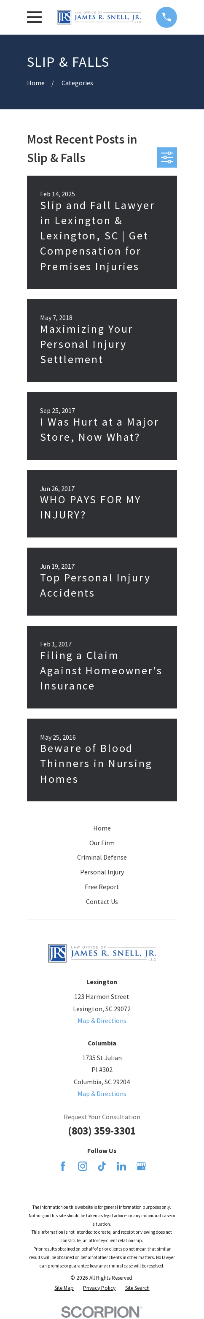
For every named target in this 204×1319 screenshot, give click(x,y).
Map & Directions (102, 1020)
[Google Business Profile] (141, 1166)
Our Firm (102, 843)
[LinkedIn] (121, 1166)
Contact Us (102, 901)
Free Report (102, 886)
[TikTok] (102, 1166)
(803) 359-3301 (102, 1130)
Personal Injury (102, 872)
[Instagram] (82, 1166)
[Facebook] (62, 1166)
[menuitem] (64, 1288)
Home (102, 828)
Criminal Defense (102, 857)
